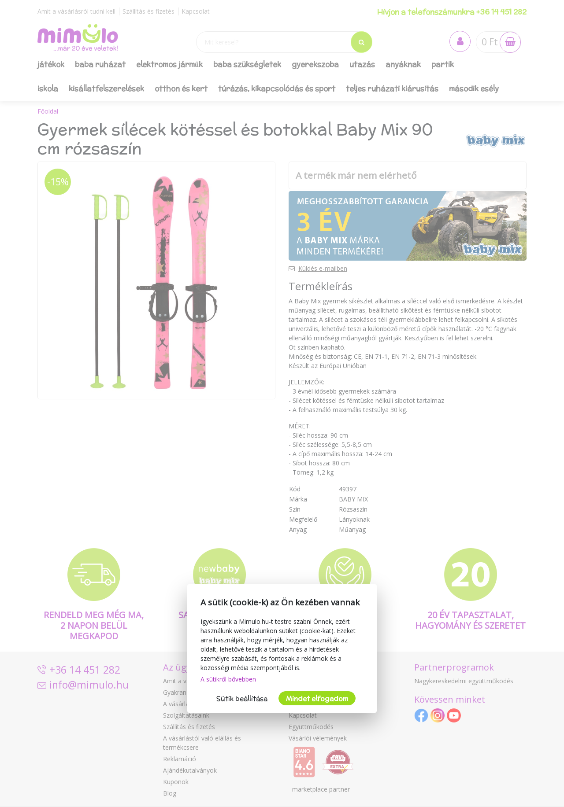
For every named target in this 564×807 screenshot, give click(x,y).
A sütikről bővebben (228, 679)
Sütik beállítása (241, 698)
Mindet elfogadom (317, 698)
